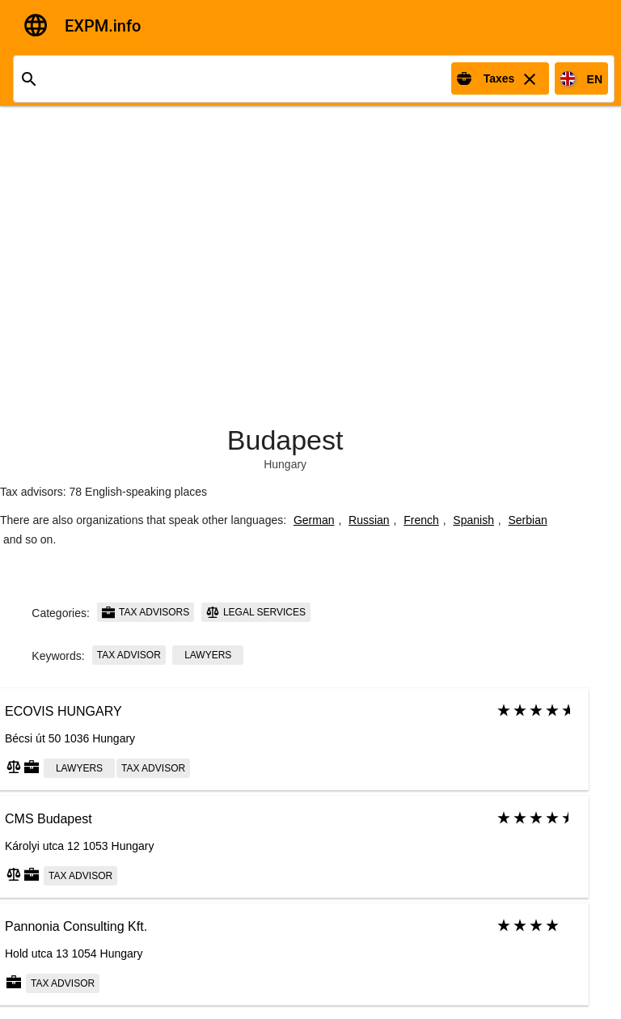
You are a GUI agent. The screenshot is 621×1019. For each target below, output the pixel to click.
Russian (369, 520)
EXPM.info (103, 26)
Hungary (285, 464)
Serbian (528, 520)
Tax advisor (129, 655)
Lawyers (207, 655)
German (314, 520)
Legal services (256, 612)
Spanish (473, 520)
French (421, 520)
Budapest (285, 440)
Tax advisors (145, 612)
